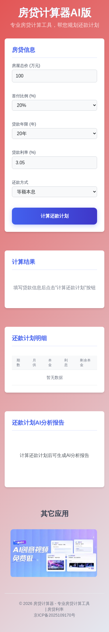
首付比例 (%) (24, 95)
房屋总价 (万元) (26, 65)
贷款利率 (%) (24, 152)
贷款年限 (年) (24, 124)
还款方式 (20, 182)
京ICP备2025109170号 (54, 615)
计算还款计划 (55, 215)
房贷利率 (55, 609)
